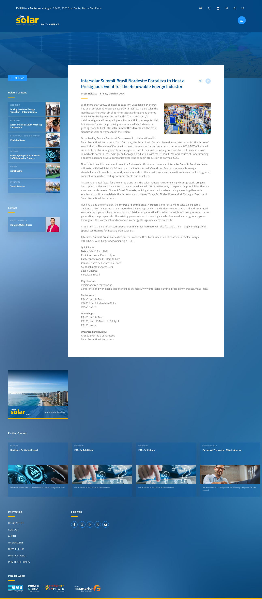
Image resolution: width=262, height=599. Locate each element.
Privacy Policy (17, 555)
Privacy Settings (19, 562)
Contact (13, 529)
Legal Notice (16, 523)
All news (16, 78)
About (12, 536)
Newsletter (16, 549)
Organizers (15, 542)
